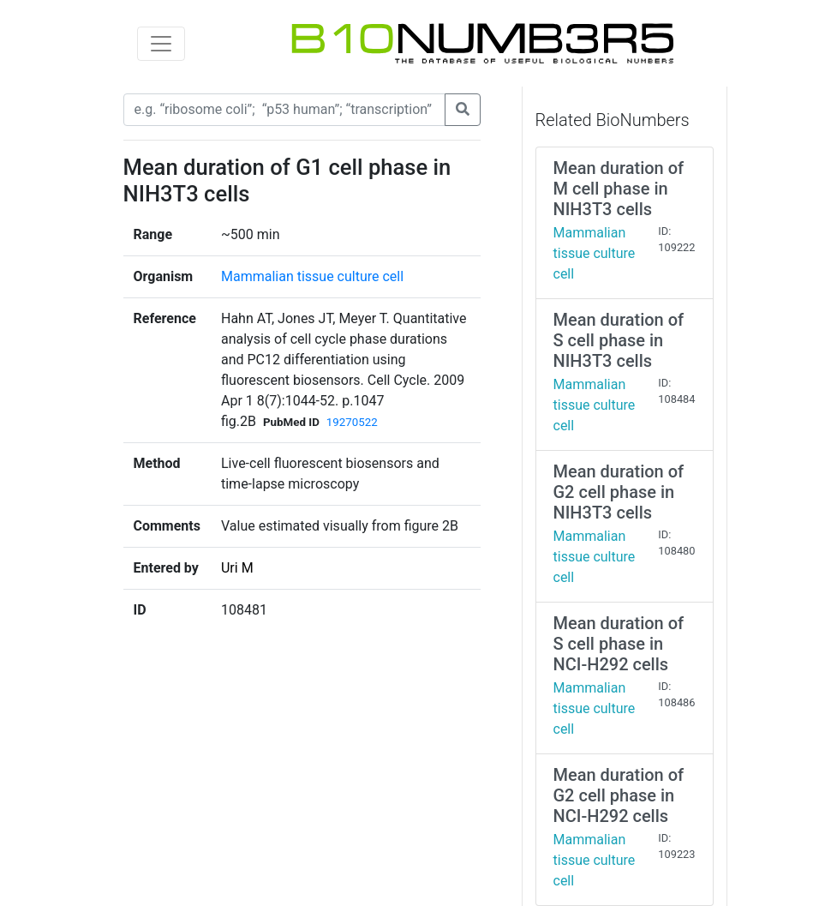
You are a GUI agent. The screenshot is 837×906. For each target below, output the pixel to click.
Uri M (237, 568)
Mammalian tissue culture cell (312, 276)
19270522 (352, 422)
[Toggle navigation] (161, 44)
